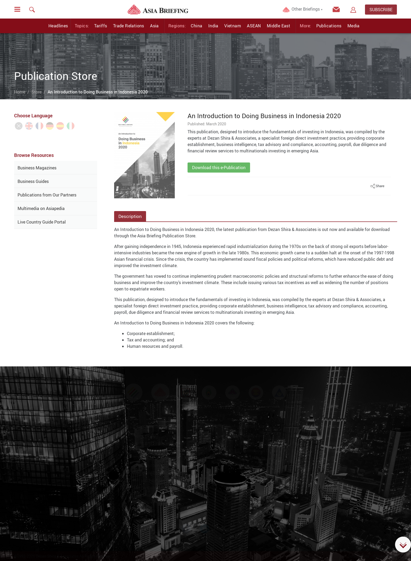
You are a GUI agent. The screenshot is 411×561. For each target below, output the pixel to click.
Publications (329, 26)
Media (353, 26)
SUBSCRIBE (381, 9)
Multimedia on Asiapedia (41, 208)
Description (130, 216)
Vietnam (232, 26)
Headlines (58, 26)
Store (36, 92)
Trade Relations (128, 26)
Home (19, 92)
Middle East (278, 26)
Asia (154, 26)
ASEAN (254, 26)
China (196, 26)
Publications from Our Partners (47, 195)
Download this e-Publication (219, 167)
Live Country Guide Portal (42, 222)
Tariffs (100, 26)
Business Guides (33, 181)
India (213, 26)
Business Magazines (37, 168)
